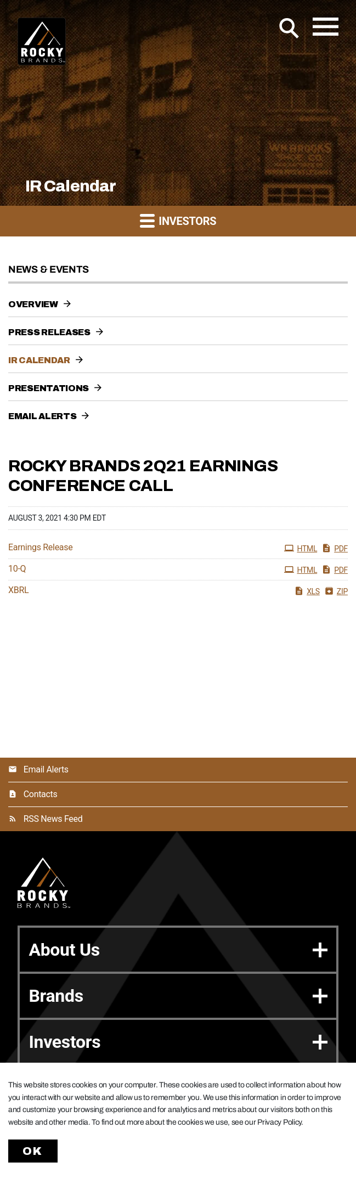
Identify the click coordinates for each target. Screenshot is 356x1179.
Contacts (41, 794)
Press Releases (49, 332)
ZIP (336, 591)
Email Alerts (42, 416)
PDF (334, 548)
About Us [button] (178, 949)
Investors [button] (178, 220)
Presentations (48, 388)
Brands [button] (178, 995)
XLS (307, 591)
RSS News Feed (53, 819)
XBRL (18, 590)
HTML (300, 548)
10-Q (17, 569)
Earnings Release (40, 547)
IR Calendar (39, 360)
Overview (33, 304)
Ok (32, 1151)
